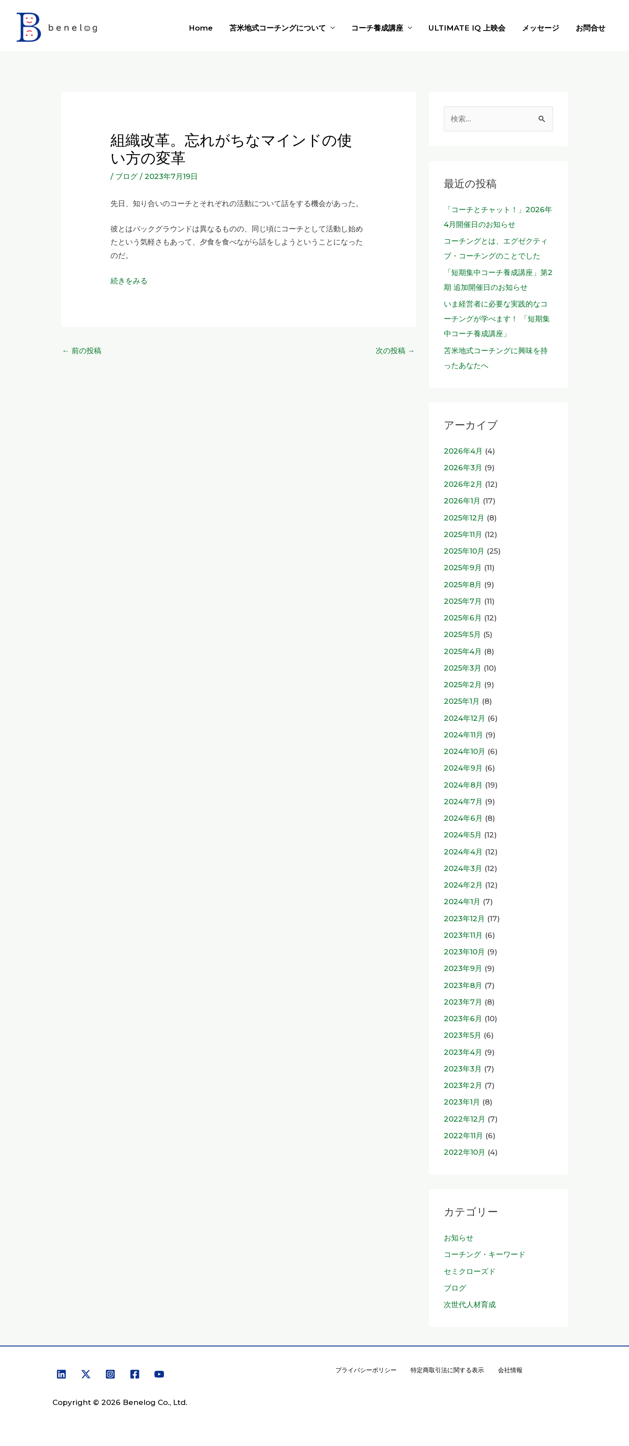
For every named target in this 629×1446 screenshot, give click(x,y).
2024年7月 (463, 801)
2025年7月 (463, 601)
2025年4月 (463, 651)
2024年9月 (463, 768)
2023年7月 (463, 1002)
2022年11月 (463, 1135)
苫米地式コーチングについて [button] (285, 28)
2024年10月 (464, 751)
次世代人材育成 (470, 1304)
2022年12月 (464, 1119)
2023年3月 (463, 1068)
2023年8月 (463, 985)
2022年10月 (464, 1152)
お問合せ (591, 28)
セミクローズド (470, 1271)
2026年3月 (463, 467)
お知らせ (458, 1237)
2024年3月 (463, 868)
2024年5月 (463, 834)
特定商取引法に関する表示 (447, 1370)
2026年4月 (463, 451)
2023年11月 (463, 935)
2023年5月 (462, 1035)
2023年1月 (462, 1102)
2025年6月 (463, 617)
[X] (86, 1374)
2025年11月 (463, 534)
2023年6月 (463, 1018)
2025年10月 (464, 551)
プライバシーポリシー (366, 1370)
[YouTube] (159, 1374)
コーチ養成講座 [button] (383, 28)
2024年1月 (462, 901)
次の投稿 (395, 350)
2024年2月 (463, 885)
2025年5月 (462, 634)
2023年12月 (464, 918)
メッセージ (543, 28)
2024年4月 (463, 851)
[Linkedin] (61, 1374)
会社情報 (510, 1370)
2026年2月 (463, 484)
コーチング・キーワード (484, 1254)
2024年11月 (463, 734)
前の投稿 (81, 350)
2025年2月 (463, 684)
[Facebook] (135, 1374)
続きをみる (129, 280)
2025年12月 (464, 517)
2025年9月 (463, 567)
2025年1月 (462, 701)
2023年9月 (463, 968)
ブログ (126, 176)
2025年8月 (463, 584)
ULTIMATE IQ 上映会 (471, 28)
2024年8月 (463, 785)
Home (210, 28)
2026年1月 (462, 500)
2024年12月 (464, 718)
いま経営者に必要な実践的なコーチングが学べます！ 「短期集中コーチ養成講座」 (497, 319)
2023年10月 (464, 951)
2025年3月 (462, 668)
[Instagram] (110, 1374)
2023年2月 (463, 1085)
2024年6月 (463, 818)
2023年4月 (463, 1052)
